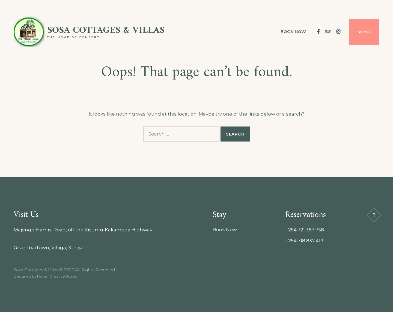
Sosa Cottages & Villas (106, 30)
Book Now (293, 31)
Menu (364, 31)
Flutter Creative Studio (57, 276)
